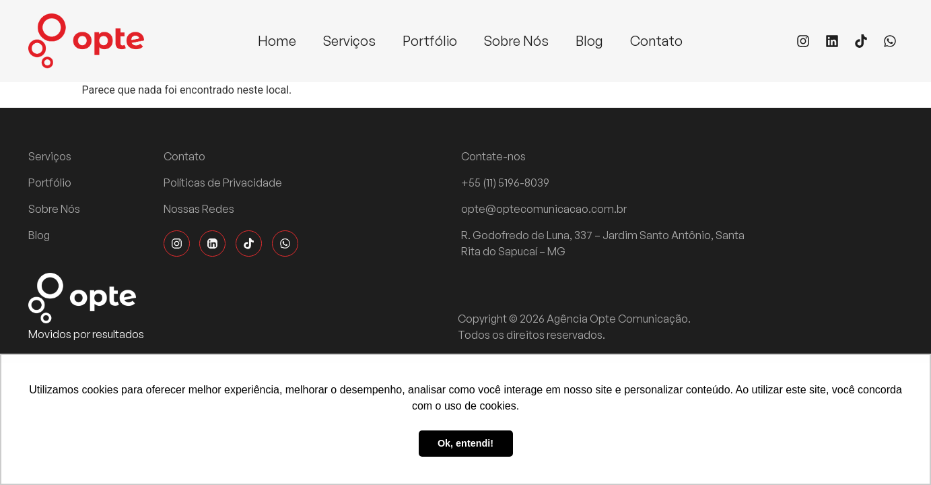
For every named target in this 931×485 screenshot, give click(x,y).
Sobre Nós (516, 40)
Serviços (349, 40)
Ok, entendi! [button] (465, 443)
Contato (656, 40)
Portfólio (430, 40)
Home (277, 40)
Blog (589, 40)
